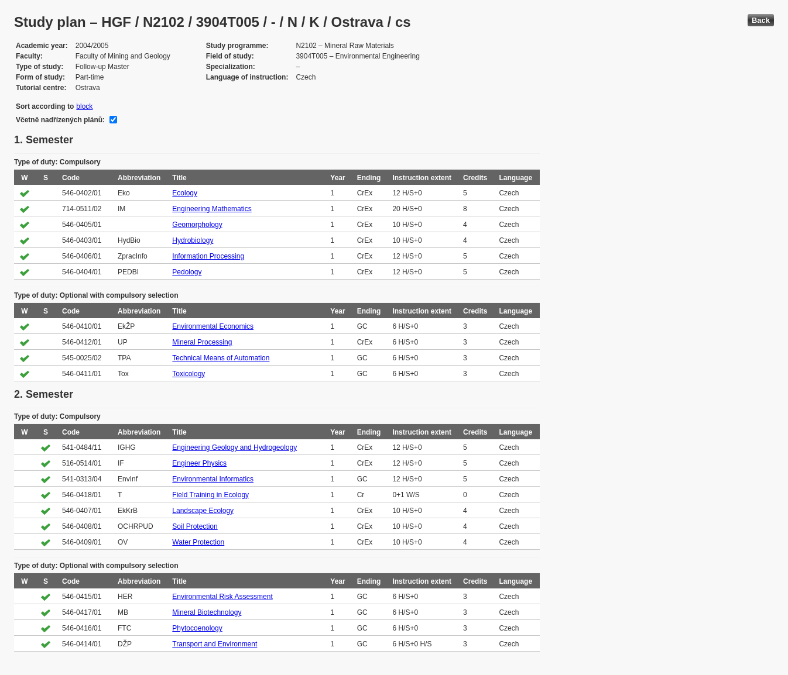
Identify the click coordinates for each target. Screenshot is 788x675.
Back (761, 20)
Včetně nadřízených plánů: (60, 120)
